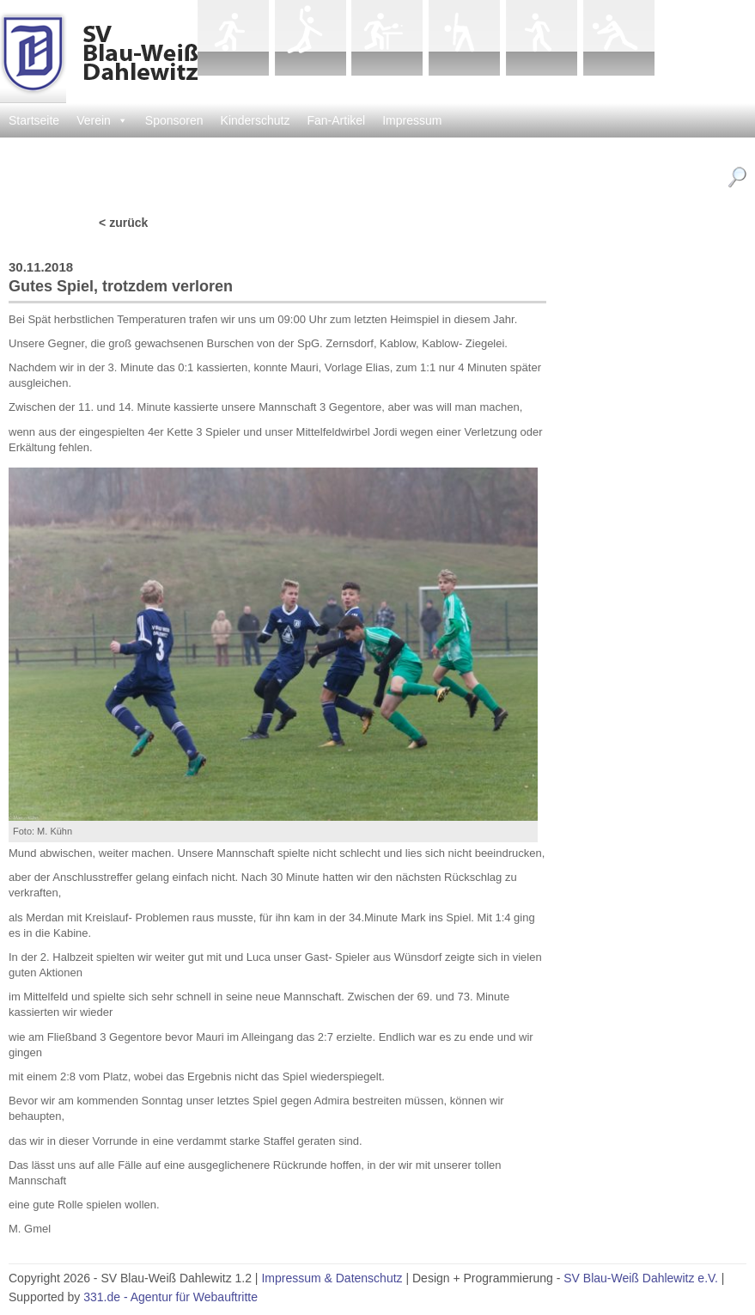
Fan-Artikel (336, 120)
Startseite (34, 120)
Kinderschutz (255, 120)
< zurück (123, 222)
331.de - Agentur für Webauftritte (170, 1297)
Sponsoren (174, 120)
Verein (102, 120)
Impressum (411, 120)
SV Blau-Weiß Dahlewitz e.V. (640, 1278)
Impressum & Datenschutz (331, 1278)
